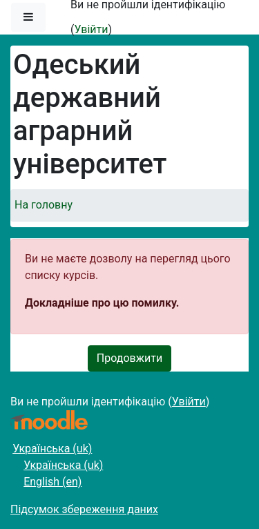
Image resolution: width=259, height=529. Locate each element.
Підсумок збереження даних (84, 509)
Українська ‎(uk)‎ (52, 448)
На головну (44, 204)
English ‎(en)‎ (52, 481)
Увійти (91, 29)
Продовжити (129, 358)
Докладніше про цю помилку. (102, 302)
